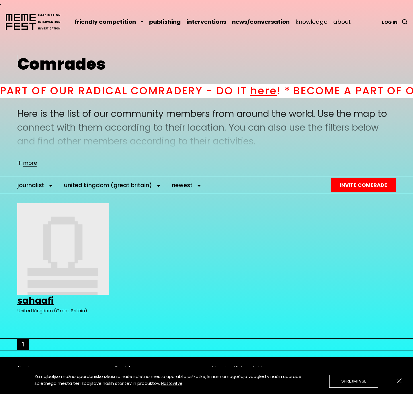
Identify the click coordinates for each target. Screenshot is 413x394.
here (269, 90)
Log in (390, 22)
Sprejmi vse (353, 381)
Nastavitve (171, 383)
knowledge (311, 21)
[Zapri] (399, 381)
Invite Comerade (363, 185)
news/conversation (261, 21)
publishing (165, 21)
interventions (206, 21)
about (342, 21)
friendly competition (109, 21)
